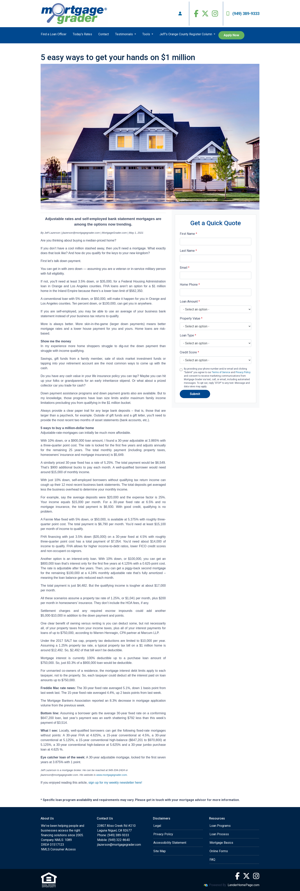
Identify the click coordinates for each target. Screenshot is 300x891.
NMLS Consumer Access (58, 849)
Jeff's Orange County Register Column (186, 34)
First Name (188, 234)
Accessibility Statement (169, 843)
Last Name (188, 251)
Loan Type (188, 335)
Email (184, 267)
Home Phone (190, 284)
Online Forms (219, 851)
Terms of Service (221, 372)
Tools (146, 34)
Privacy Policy (243, 372)
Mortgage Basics (221, 843)
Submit (195, 394)
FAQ (212, 859)
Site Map (159, 851)
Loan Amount (190, 301)
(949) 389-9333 (242, 13)
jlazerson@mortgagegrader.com (119, 844)
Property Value (191, 318)
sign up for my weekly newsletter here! (115, 782)
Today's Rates (82, 34)
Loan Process (219, 834)
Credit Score (189, 352)
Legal (157, 826)
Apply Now (231, 35)
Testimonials (124, 34)
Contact (103, 34)
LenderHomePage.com (243, 885)
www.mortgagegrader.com (111, 774)
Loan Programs (220, 826)
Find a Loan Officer (53, 34)
